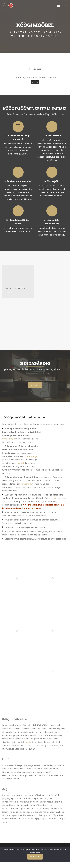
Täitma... (35, 385)
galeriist (20, 463)
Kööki (4, 725)
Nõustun (35, 857)
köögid (27, 742)
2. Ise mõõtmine (52, 135)
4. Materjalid (51, 181)
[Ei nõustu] (67, 854)
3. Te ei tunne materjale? (18, 181)
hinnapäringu (8, 438)
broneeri (55, 498)
